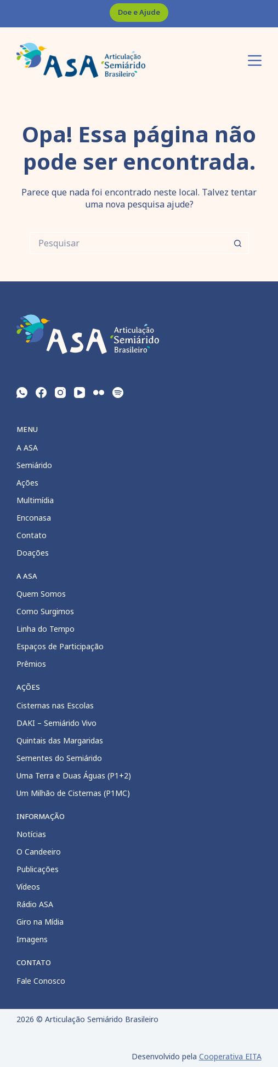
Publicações (37, 869)
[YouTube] (79, 392)
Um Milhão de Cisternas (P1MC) (73, 793)
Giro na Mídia (40, 921)
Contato (31, 535)
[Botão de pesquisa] (238, 243)
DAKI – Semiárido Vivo (56, 723)
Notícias (31, 834)
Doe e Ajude (139, 12)
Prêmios (31, 664)
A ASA (27, 447)
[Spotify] (117, 392)
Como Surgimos (45, 611)
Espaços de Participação (60, 646)
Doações (32, 552)
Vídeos (28, 886)
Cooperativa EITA (230, 1056)
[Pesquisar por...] (128, 243)
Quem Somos (41, 594)
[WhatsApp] (21, 392)
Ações (27, 482)
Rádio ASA (34, 904)
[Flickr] (98, 392)
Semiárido (34, 465)
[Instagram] (60, 392)
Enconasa (33, 517)
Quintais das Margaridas (59, 740)
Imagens (32, 939)
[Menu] (255, 60)
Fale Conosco (40, 981)
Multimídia (35, 500)
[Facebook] (41, 392)
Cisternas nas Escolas (55, 705)
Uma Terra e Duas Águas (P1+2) (73, 775)
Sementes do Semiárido (59, 758)
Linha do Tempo (45, 629)
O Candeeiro (38, 851)
